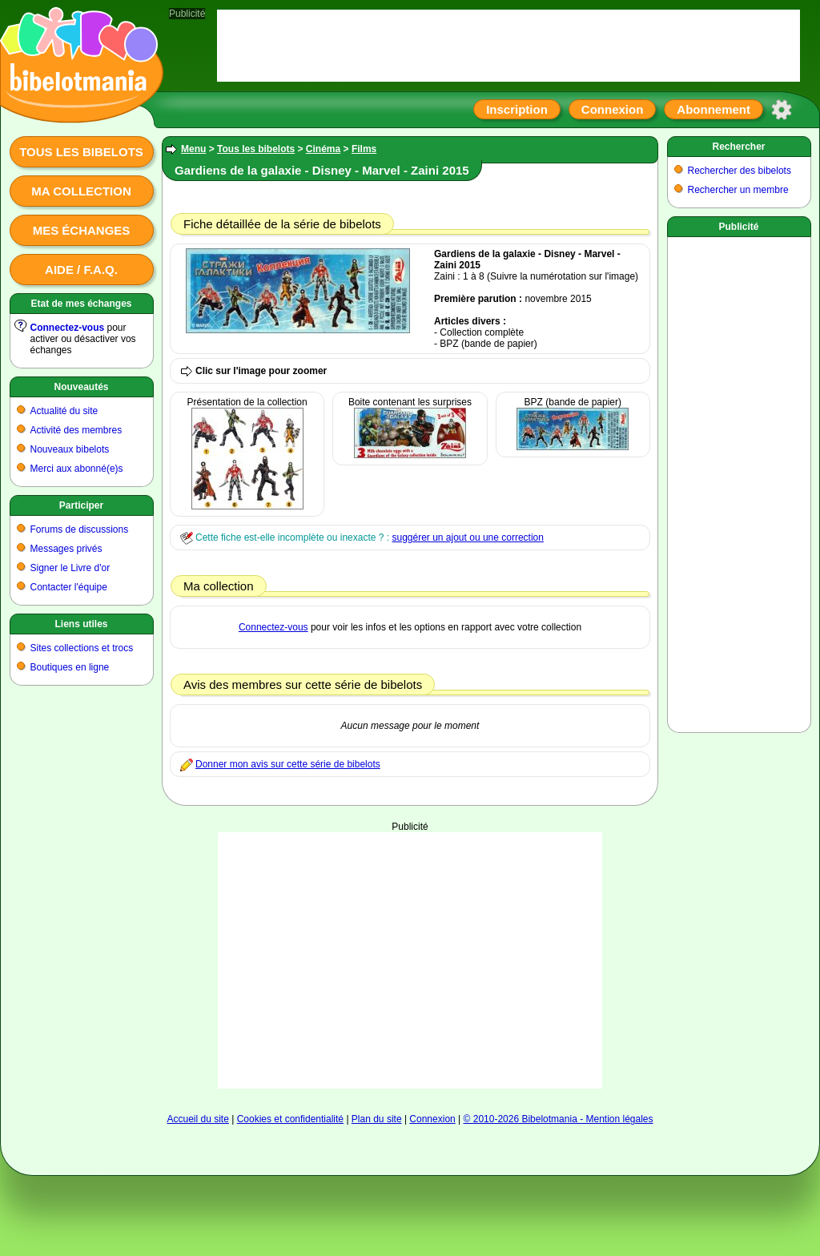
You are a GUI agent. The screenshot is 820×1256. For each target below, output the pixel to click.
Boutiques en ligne (70, 667)
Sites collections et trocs (82, 648)
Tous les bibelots (81, 152)
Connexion (612, 109)
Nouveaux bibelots (70, 449)
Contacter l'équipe (68, 587)
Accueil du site (197, 1119)
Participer (81, 505)
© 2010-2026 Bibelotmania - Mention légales (558, 1119)
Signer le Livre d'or (70, 568)
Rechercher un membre (738, 189)
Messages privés (66, 548)
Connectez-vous (67, 327)
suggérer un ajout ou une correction (467, 537)
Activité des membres (76, 430)
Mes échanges (82, 230)
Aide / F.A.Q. (81, 269)
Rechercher (738, 146)
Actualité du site (64, 411)
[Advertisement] (410, 960)
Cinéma (323, 149)
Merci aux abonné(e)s (76, 468)
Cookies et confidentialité (290, 1119)
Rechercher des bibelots (739, 170)
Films (364, 149)
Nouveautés (81, 386)
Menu (193, 149)
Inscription (517, 109)
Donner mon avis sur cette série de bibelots (287, 764)
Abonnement (713, 109)
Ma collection (81, 191)
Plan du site (377, 1119)
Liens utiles (80, 624)
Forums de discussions (79, 529)
